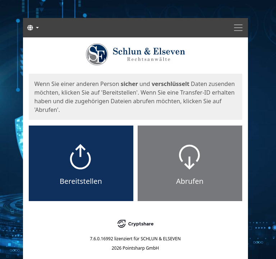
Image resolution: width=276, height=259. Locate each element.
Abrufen (189, 181)
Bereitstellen (81, 181)
